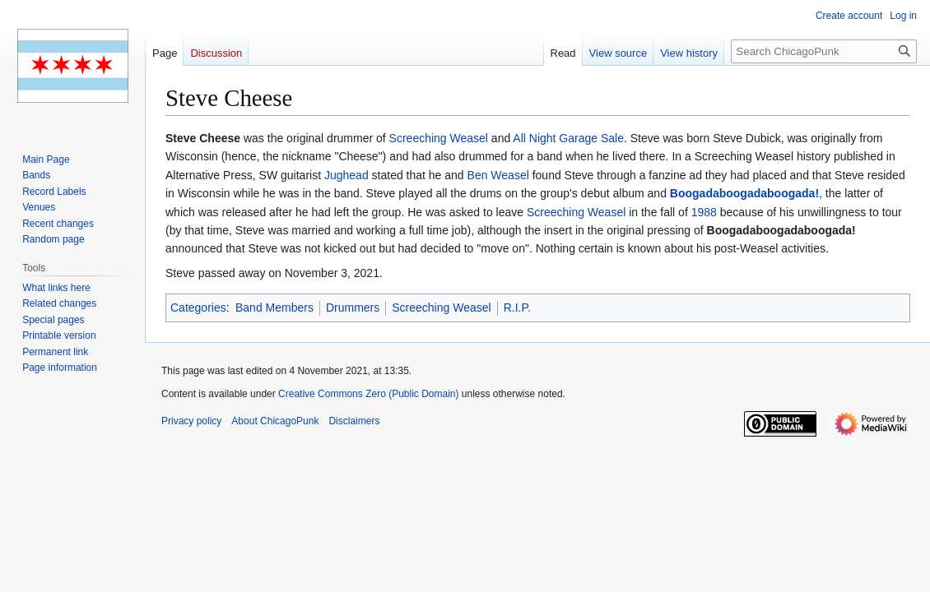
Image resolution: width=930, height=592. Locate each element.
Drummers (352, 307)
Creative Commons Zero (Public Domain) (368, 394)
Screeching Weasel (438, 138)
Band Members (274, 307)
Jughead (346, 175)
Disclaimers (353, 421)
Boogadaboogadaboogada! (744, 193)
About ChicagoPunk (275, 421)
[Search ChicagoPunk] (824, 51)
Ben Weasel (498, 175)
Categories (198, 307)
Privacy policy (191, 421)
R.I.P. (517, 307)
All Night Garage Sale (568, 138)
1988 (704, 212)
